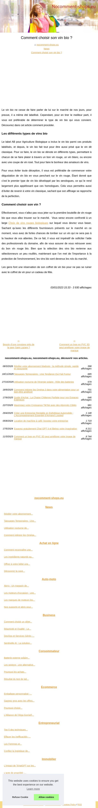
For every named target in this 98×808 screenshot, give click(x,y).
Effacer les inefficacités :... (17, 736)
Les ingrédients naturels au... (19, 557)
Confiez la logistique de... (17, 751)
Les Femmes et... (13, 744)
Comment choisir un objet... (18, 621)
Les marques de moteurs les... (19, 600)
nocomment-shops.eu (48, 44)
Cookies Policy (69, 804)
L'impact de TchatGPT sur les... (20, 765)
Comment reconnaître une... (18, 550)
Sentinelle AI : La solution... (18, 643)
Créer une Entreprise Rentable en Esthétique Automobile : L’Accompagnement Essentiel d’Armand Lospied (43, 414)
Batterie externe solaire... (17, 658)
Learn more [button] (33, 789)
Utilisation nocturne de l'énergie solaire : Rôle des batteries (44, 382)
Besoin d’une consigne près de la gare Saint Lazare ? (18, 346)
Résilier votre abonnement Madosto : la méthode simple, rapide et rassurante (46, 367)
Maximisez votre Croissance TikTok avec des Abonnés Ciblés (45, 405)
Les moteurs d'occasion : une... (20, 593)
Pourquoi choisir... (13, 708)
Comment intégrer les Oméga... (20, 535)
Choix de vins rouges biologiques (28, 223)
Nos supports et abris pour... (18, 607)
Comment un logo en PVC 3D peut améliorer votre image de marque (74, 347)
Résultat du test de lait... (16, 679)
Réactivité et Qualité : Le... (17, 629)
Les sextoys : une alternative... (19, 665)
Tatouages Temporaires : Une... (20, 521)
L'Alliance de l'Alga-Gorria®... (19, 715)
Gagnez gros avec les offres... (19, 701)
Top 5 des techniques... (16, 729)
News (46, 48)
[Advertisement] (46, 78)
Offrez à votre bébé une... (17, 564)
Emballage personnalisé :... (18, 693)
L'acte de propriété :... (15, 773)
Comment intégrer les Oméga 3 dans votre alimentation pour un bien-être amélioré (46, 391)
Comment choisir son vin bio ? (46, 52)
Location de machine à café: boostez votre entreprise (41, 421)
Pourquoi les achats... (15, 672)
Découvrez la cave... (14, 571)
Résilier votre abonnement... (18, 514)
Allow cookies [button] (46, 797)
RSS (80, 804)
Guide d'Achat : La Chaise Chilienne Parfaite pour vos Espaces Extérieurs (46, 398)
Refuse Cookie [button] (20, 797)
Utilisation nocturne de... (16, 528)
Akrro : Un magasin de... (16, 585)
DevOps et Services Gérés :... (19, 636)
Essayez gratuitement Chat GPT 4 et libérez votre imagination (45, 429)
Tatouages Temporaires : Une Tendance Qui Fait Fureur (42, 374)
